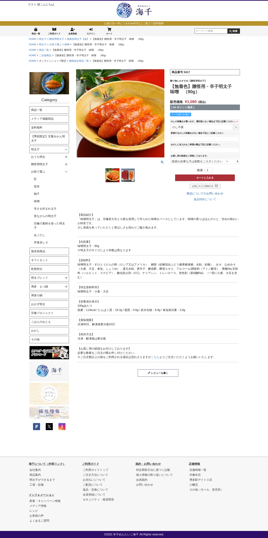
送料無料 (36, 127)
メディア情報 (37, 505)
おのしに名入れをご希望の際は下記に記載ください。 (196, 144)
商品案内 (35, 474)
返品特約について (205, 199)
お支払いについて (94, 479)
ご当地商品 (45, 55)
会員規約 (141, 479)
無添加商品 (38, 251)
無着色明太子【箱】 (78, 39)
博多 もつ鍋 (39, 286)
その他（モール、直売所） (206, 489)
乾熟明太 (36, 268)
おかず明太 (38, 304)
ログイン (91, 31)
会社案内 (35, 469)
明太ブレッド (39, 277)
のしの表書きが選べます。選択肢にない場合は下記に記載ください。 (205, 121)
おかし (35, 330)
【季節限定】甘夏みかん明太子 (48, 138)
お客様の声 (36, 515)
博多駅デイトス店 (200, 479)
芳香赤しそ (41, 242)
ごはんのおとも (41, 321)
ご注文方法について (95, 474)
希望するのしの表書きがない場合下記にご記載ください (197, 133)
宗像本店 (195, 474)
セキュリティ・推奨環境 (98, 499)
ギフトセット (39, 260)
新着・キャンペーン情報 (45, 500)
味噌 (66, 44)
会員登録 (72, 31)
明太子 (42, 39)
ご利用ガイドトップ (95, 469)
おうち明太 (38, 156)
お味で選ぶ (55, 44)
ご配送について (93, 484)
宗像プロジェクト (42, 312)
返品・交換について (95, 489)
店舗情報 (194, 463)
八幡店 (193, 484)
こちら (155, 357)
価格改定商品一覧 (79, 60)
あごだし (39, 235)
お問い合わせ (144, 484)
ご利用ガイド (54, 31)
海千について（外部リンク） (47, 463)
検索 (235, 31)
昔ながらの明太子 (45, 216)
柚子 (37, 193)
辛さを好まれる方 (45, 208)
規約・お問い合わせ (148, 463)
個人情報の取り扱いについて (154, 474)
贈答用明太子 (56, 39)
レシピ (33, 510)
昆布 (37, 186)
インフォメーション (41, 494)
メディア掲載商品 (42, 118)
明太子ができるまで (42, 479)
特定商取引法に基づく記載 (153, 469)
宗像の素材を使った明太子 (49, 225)
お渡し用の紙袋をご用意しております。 (190, 156)
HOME (32, 39)
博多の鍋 (36, 295)
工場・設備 (36, 484)
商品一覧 (36, 31)
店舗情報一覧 (197, 469)
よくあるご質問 (39, 520)
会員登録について (94, 494)
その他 (35, 339)
